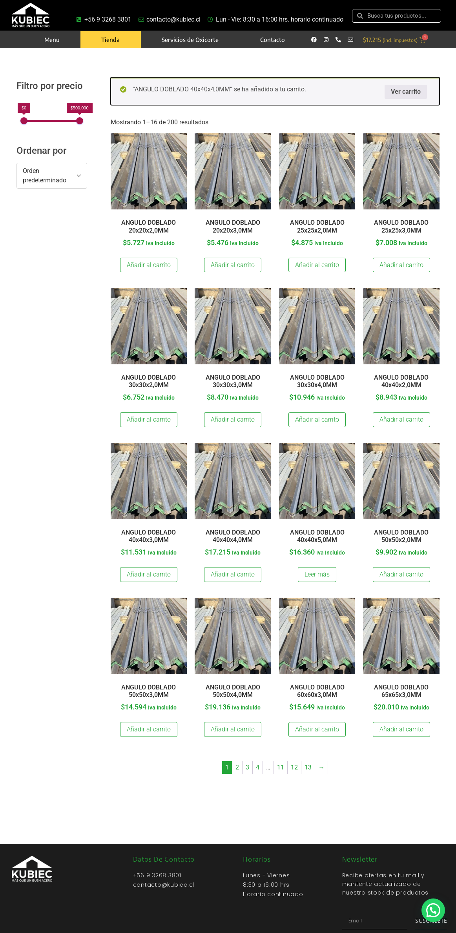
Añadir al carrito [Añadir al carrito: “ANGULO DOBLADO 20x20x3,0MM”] (233, 265)
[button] (433, 909)
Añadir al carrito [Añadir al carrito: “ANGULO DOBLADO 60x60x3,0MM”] (317, 729)
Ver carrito (406, 91)
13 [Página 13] (308, 767)
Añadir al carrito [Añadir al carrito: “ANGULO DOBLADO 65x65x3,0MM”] (401, 729)
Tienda (110, 39)
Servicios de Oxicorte (190, 39)
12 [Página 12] (294, 767)
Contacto (272, 39)
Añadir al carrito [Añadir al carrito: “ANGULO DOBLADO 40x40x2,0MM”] (401, 419)
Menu (52, 39)
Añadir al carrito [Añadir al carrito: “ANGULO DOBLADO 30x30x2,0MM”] (149, 419)
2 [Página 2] (237, 767)
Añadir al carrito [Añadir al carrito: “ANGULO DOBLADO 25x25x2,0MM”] (317, 265)
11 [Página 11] (280, 767)
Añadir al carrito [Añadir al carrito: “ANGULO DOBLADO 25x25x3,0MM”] (401, 265)
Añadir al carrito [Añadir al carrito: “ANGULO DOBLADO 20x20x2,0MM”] (149, 265)
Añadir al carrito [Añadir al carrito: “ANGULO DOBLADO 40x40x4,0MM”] (233, 574)
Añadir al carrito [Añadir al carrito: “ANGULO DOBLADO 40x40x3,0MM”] (149, 574)
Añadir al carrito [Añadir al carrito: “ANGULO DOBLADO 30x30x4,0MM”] (317, 419)
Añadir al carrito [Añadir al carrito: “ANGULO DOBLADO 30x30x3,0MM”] (233, 419)
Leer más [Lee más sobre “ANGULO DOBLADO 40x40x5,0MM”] (317, 574)
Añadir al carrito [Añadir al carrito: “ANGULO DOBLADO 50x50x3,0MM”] (149, 729)
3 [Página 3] (247, 767)
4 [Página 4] (257, 767)
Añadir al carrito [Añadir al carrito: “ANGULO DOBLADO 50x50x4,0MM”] (233, 729)
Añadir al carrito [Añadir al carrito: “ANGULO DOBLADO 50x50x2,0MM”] (401, 574)
